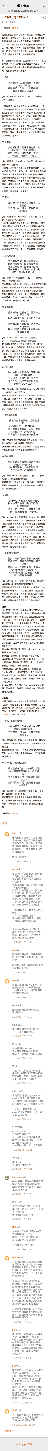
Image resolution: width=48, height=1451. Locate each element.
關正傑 (15, 28)
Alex (14, 950)
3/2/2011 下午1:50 (21, 1083)
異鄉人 (15, 1410)
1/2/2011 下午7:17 (21, 972)
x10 (5, 823)
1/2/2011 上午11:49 (22, 942)
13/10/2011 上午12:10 (23, 1424)
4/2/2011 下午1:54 (21, 1219)
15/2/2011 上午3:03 (22, 1358)
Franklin (16, 1257)
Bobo (15, 869)
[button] (44, 18)
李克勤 (15, 814)
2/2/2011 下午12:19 (22, 1017)
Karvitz (15, 833)
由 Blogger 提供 (24, 1444)
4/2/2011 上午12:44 (22, 1169)
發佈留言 (9, 1431)
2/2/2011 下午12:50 (22, 1058)
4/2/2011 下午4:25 (21, 1249)
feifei (14, 980)
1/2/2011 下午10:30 (22, 997)
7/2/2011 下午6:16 (21, 1322)
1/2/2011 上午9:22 (21, 861)
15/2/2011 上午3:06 (22, 1402)
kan (14, 1330)
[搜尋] (44, 7)
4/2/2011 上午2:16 (21, 1194)
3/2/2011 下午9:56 (21, 1119)
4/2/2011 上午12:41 (22, 1150)
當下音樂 (23, 6)
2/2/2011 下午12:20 (22, 1036)
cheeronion (18, 1177)
